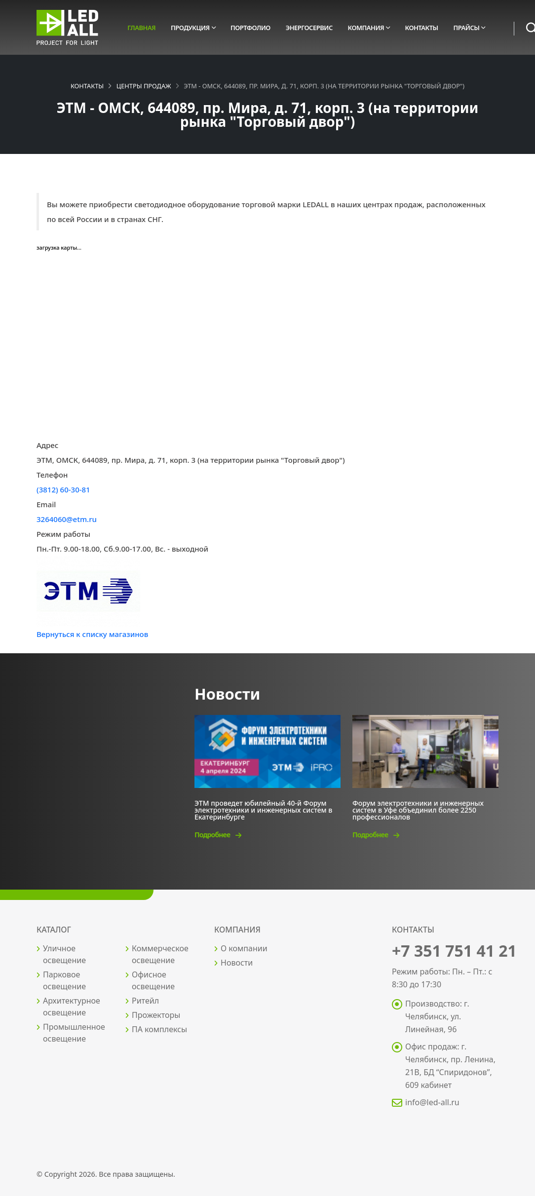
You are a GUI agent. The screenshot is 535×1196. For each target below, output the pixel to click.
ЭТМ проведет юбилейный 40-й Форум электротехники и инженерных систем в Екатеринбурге (263, 809)
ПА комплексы (159, 1029)
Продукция (190, 27)
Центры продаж (143, 85)
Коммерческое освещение (160, 954)
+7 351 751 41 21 (454, 950)
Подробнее (217, 834)
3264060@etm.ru (67, 519)
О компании (244, 948)
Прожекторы (156, 1014)
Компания (366, 27)
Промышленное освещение (74, 1032)
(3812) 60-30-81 (63, 489)
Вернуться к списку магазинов (92, 634)
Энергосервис (309, 27)
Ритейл (145, 1000)
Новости (237, 962)
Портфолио (250, 27)
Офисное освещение (153, 980)
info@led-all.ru (432, 1102)
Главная (141, 27)
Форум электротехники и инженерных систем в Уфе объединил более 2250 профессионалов (418, 809)
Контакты (421, 27)
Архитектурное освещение (71, 1006)
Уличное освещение (64, 954)
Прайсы (466, 27)
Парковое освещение (64, 980)
